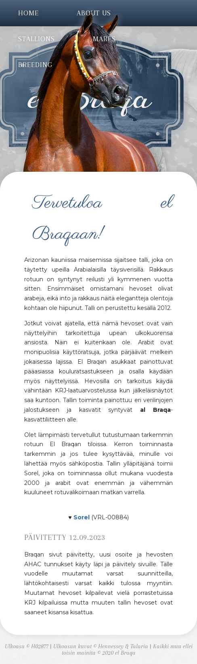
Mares (104, 39)
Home (28, 13)
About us (94, 13)
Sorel (81, 517)
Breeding (35, 65)
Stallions (36, 39)
